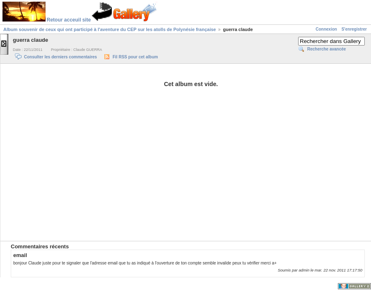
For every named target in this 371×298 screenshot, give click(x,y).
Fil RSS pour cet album (135, 57)
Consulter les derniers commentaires (60, 57)
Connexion (326, 29)
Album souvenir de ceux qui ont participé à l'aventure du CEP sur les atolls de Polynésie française (109, 29)
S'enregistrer (354, 29)
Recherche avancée (326, 49)
